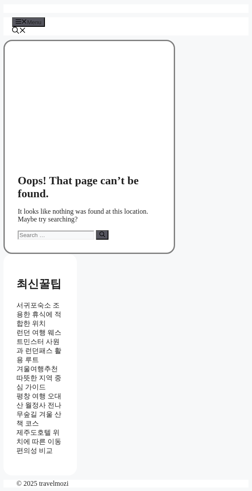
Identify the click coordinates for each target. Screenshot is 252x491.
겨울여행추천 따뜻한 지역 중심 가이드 (38, 378)
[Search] (102, 235)
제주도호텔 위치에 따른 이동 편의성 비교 (38, 441)
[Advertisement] (89, 112)
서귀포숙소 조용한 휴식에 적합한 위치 (38, 314)
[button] (19, 31)
